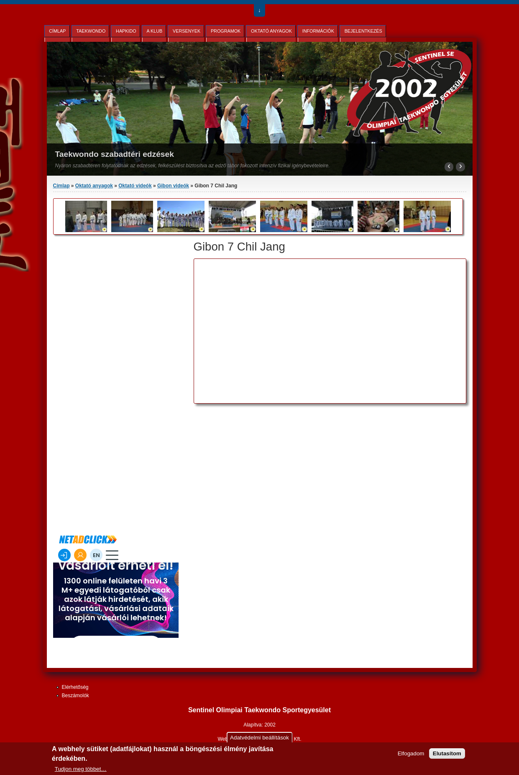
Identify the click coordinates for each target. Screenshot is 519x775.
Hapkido (126, 30)
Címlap (57, 30)
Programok (225, 30)
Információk (318, 30)
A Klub (154, 30)
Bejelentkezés (363, 30)
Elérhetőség (75, 687)
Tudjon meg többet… (81, 769)
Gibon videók (173, 186)
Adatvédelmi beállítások (259, 737)
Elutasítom (447, 753)
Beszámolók (75, 695)
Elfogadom (411, 753)
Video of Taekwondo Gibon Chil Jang (302, 327)
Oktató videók (134, 186)
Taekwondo (90, 30)
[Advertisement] (249, 468)
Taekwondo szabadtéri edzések (114, 154)
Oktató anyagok (271, 30)
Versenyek (186, 30)
